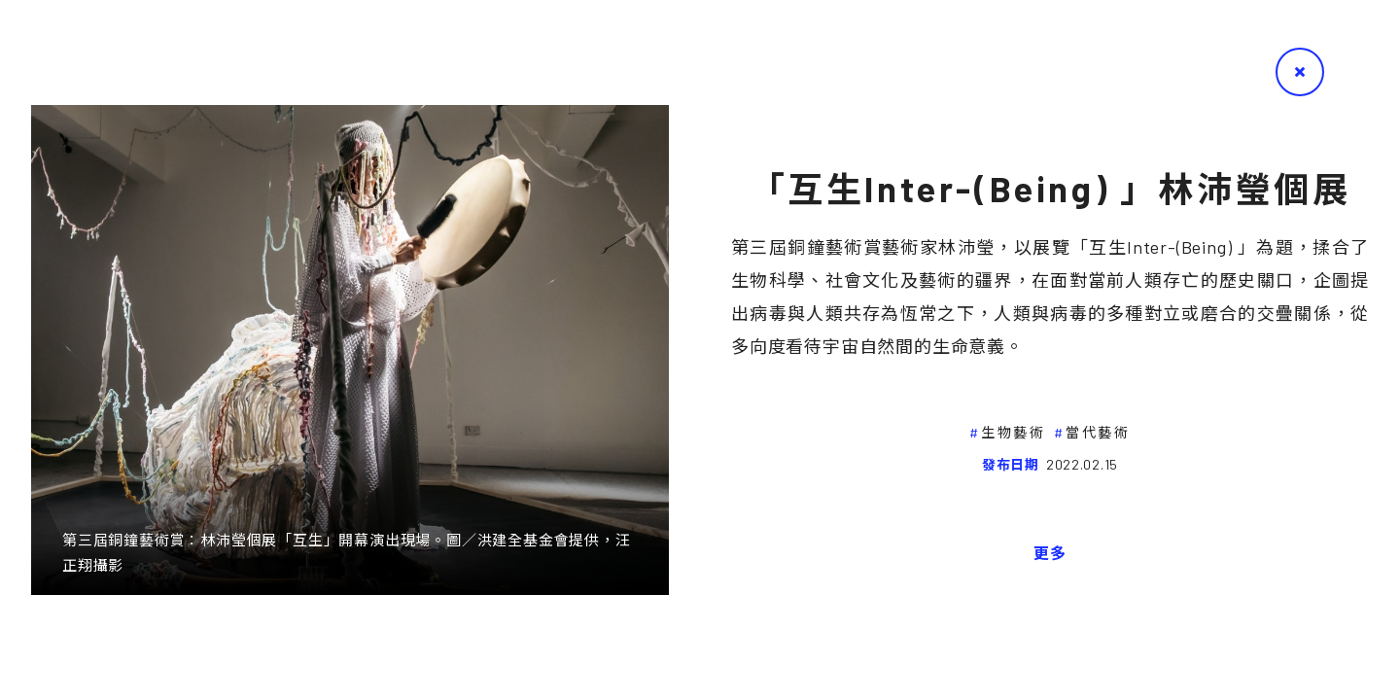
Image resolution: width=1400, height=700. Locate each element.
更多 (1050, 552)
